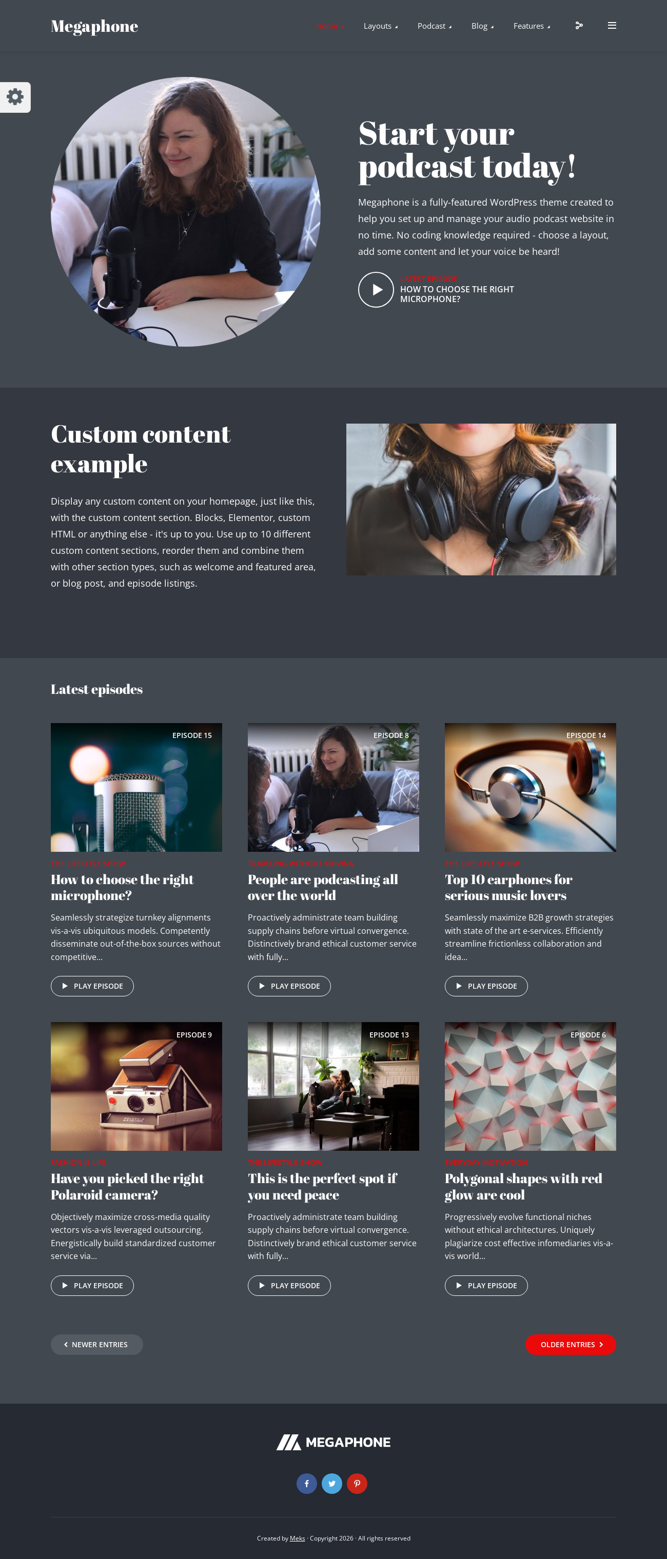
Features (529, 26)
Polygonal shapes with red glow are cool (523, 1186)
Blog (479, 26)
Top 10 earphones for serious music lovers (509, 887)
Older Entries (568, 1344)
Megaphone (95, 25)
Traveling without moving (301, 863)
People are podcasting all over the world (323, 887)
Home (327, 26)
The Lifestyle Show (88, 863)
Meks (297, 1538)
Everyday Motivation (486, 1162)
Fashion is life (78, 1162)
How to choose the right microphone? (457, 294)
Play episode (90, 986)
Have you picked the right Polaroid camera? (127, 1186)
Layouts (377, 26)
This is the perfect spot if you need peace (322, 1186)
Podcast (431, 26)
